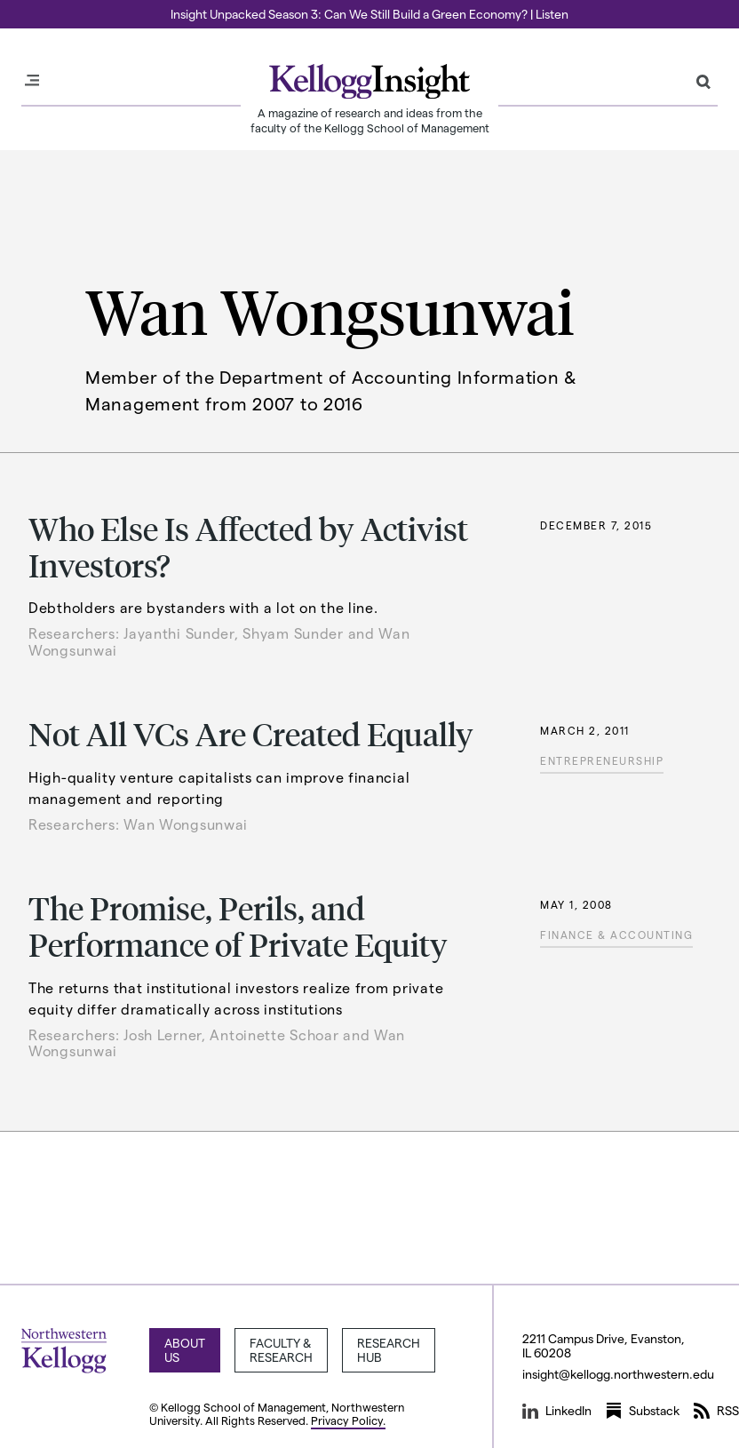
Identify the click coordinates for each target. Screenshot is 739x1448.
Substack (642, 1411)
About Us (184, 1349)
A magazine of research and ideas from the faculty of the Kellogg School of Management (369, 120)
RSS (716, 1411)
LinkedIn (557, 1411)
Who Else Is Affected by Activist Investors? (248, 546)
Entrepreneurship (602, 760)
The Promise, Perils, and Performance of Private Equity (238, 925)
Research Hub (388, 1349)
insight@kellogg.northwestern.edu (618, 1373)
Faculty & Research (281, 1349)
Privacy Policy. (348, 1420)
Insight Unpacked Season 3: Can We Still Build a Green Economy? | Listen (369, 13)
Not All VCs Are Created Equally (250, 733)
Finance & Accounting (616, 934)
